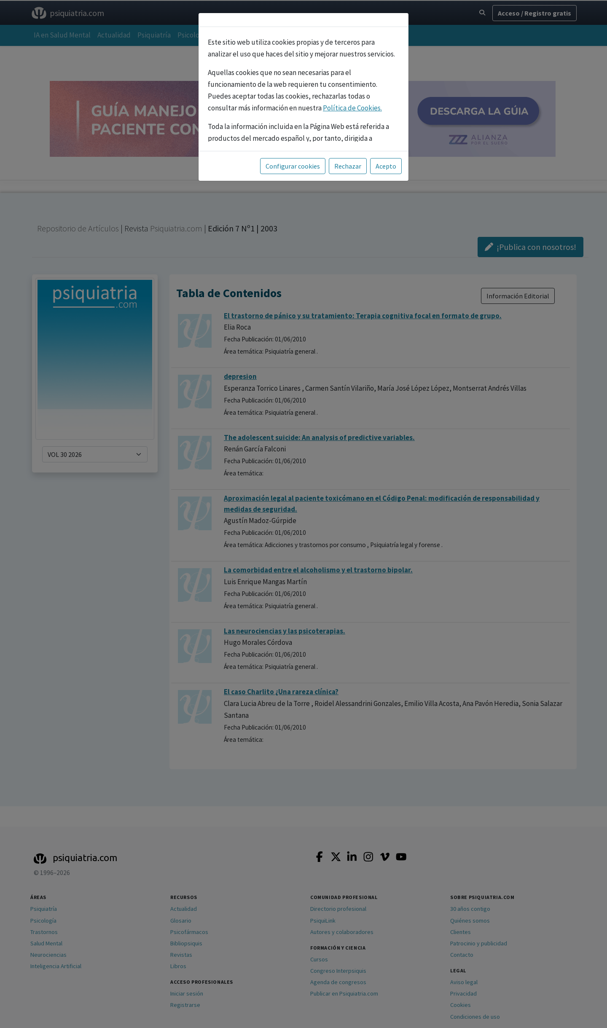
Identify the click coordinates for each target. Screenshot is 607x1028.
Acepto (386, 166)
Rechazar (347, 166)
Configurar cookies (293, 166)
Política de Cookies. (352, 108)
